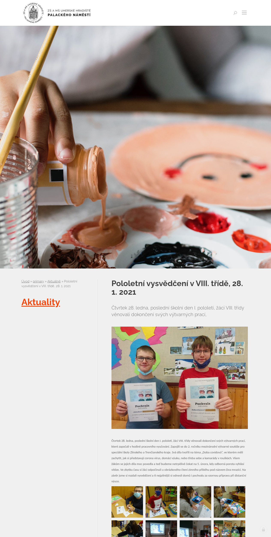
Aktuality (40, 302)
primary (38, 281)
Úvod (25, 281)
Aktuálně (54, 281)
